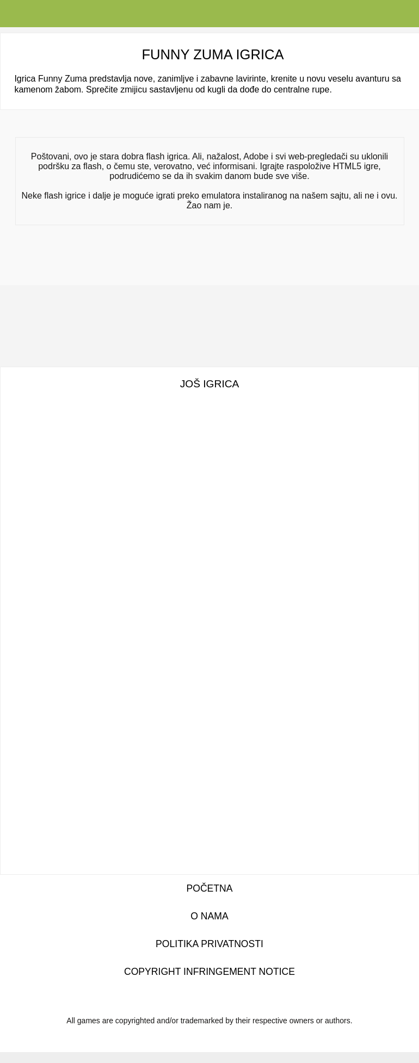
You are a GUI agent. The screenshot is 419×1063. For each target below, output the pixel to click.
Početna (209, 888)
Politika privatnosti (209, 943)
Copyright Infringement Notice (209, 971)
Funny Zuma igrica (212, 54)
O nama (209, 916)
